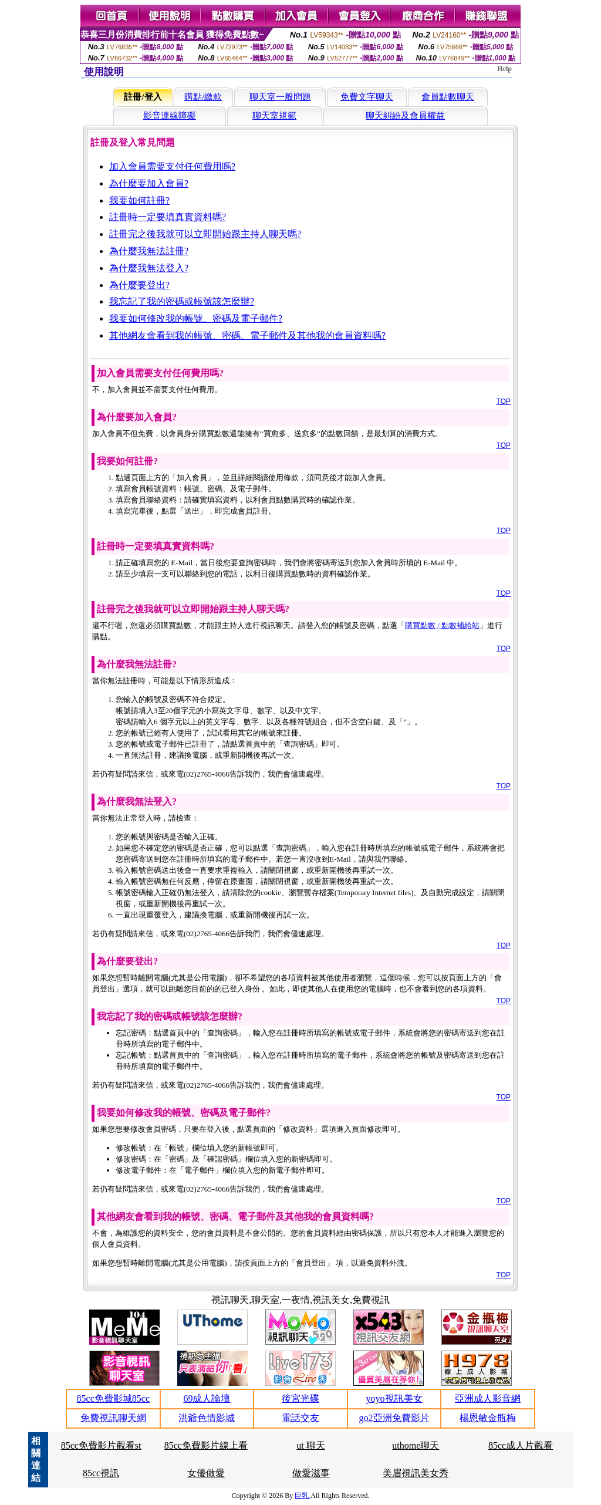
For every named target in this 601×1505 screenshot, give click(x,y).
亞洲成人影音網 (488, 1398)
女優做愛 (206, 1473)
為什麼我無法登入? (148, 268)
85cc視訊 (101, 1473)
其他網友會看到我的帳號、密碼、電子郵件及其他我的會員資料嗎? (247, 335)
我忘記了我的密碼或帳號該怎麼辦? (181, 301)
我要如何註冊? (139, 200)
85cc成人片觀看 (520, 1445)
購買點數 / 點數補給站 (442, 625)
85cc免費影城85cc (113, 1398)
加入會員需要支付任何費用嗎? (172, 166)
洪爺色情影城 (206, 1418)
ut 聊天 (310, 1445)
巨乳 (302, 1495)
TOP (504, 401)
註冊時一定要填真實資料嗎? (167, 217)
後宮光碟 (300, 1398)
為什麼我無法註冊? (148, 251)
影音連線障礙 (169, 115)
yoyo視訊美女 (394, 1398)
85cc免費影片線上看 (206, 1445)
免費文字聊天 (366, 97)
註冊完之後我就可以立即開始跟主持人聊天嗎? (205, 234)
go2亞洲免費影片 (394, 1418)
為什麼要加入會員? (148, 183)
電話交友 (300, 1418)
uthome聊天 (415, 1445)
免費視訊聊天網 (113, 1418)
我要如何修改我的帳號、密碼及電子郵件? (195, 318)
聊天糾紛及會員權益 (405, 115)
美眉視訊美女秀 (415, 1473)
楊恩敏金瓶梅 (488, 1418)
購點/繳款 (203, 97)
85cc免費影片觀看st (101, 1445)
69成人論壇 (206, 1398)
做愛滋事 (311, 1473)
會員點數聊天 (447, 97)
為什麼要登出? (139, 285)
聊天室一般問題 (280, 97)
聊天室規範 (274, 115)
